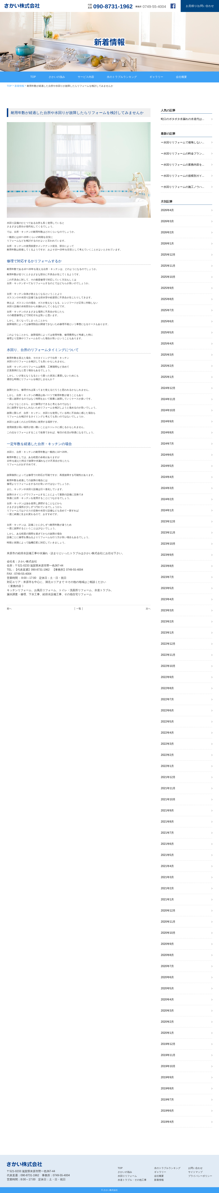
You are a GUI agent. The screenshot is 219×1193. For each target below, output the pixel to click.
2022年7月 (167, 699)
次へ (148, 608)
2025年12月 (168, 254)
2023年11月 (168, 532)
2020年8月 (167, 955)
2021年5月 (167, 854)
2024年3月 (167, 488)
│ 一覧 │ (78, 608)
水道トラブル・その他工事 (132, 1179)
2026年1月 (167, 243)
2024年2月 (167, 499)
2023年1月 (167, 632)
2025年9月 (167, 287)
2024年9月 (167, 421)
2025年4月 (167, 343)
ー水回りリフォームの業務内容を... (182, 164)
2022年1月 (167, 766)
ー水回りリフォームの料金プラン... (182, 153)
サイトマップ (195, 1172)
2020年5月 (167, 988)
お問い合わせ (195, 1168)
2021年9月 (167, 810)
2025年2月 (167, 365)
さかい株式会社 (110, 1190)
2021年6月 (167, 843)
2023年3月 (167, 610)
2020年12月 (168, 910)
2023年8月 (167, 565)
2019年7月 (167, 1099)
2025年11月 (168, 265)
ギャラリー (156, 76)
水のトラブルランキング (122, 76)
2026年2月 (167, 232)
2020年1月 (167, 1032)
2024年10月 (168, 410)
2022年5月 (167, 721)
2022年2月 (167, 754)
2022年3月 (167, 743)
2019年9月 (167, 1077)
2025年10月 (168, 276)
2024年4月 (167, 476)
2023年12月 (168, 521)
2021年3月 (167, 877)
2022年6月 (167, 710)
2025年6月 (167, 321)
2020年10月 (168, 932)
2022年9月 (167, 677)
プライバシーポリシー (200, 1176)
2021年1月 (167, 899)
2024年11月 (168, 399)
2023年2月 (167, 621)
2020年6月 (167, 977)
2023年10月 (168, 543)
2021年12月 (168, 777)
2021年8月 (167, 821)
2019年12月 (168, 1043)
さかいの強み (57, 76)
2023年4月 (167, 599)
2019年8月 (167, 1088)
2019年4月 (167, 1121)
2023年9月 (167, 554)
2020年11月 (168, 921)
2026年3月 (167, 221)
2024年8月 (167, 432)
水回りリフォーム (127, 1176)
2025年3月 (167, 354)
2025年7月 (167, 310)
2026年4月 (167, 210)
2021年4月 (167, 866)
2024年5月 (167, 465)
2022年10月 (168, 665)
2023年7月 (167, 577)
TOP (33, 76)
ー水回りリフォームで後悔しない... (182, 142)
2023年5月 (167, 588)
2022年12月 (168, 643)
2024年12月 (168, 388)
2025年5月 (167, 332)
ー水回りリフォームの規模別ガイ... (182, 175)
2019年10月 (168, 1066)
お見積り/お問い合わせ (200, 5)
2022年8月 (167, 688)
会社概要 (181, 76)
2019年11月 (168, 1055)
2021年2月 (167, 888)
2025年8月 (167, 299)
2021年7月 (167, 832)
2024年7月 (167, 443)
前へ (9, 608)
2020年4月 (167, 999)
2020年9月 (167, 943)
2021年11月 (168, 788)
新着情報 (19, 85)
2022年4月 (167, 732)
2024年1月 (167, 510)
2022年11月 (168, 654)
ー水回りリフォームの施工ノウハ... (182, 186)
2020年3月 (167, 1010)
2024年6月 (167, 454)
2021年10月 (168, 799)
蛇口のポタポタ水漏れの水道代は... (182, 119)
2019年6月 (167, 1110)
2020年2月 (167, 1021)
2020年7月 (167, 966)
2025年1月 (167, 376)
